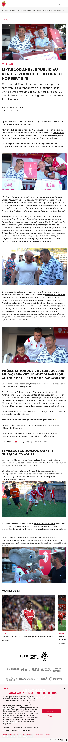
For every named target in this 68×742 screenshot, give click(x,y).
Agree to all (51, 711)
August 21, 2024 (39, 442)
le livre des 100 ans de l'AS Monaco (27, 130)
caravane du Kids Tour (44, 524)
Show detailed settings (11, 734)
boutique (11, 537)
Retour (6, 20)
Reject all (51, 716)
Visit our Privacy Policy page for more (36, 734)
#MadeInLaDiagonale (12, 428)
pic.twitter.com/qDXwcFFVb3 (44, 436)
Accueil (4, 10)
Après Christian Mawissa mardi (16, 122)
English (6, 688)
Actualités (12, 10)
